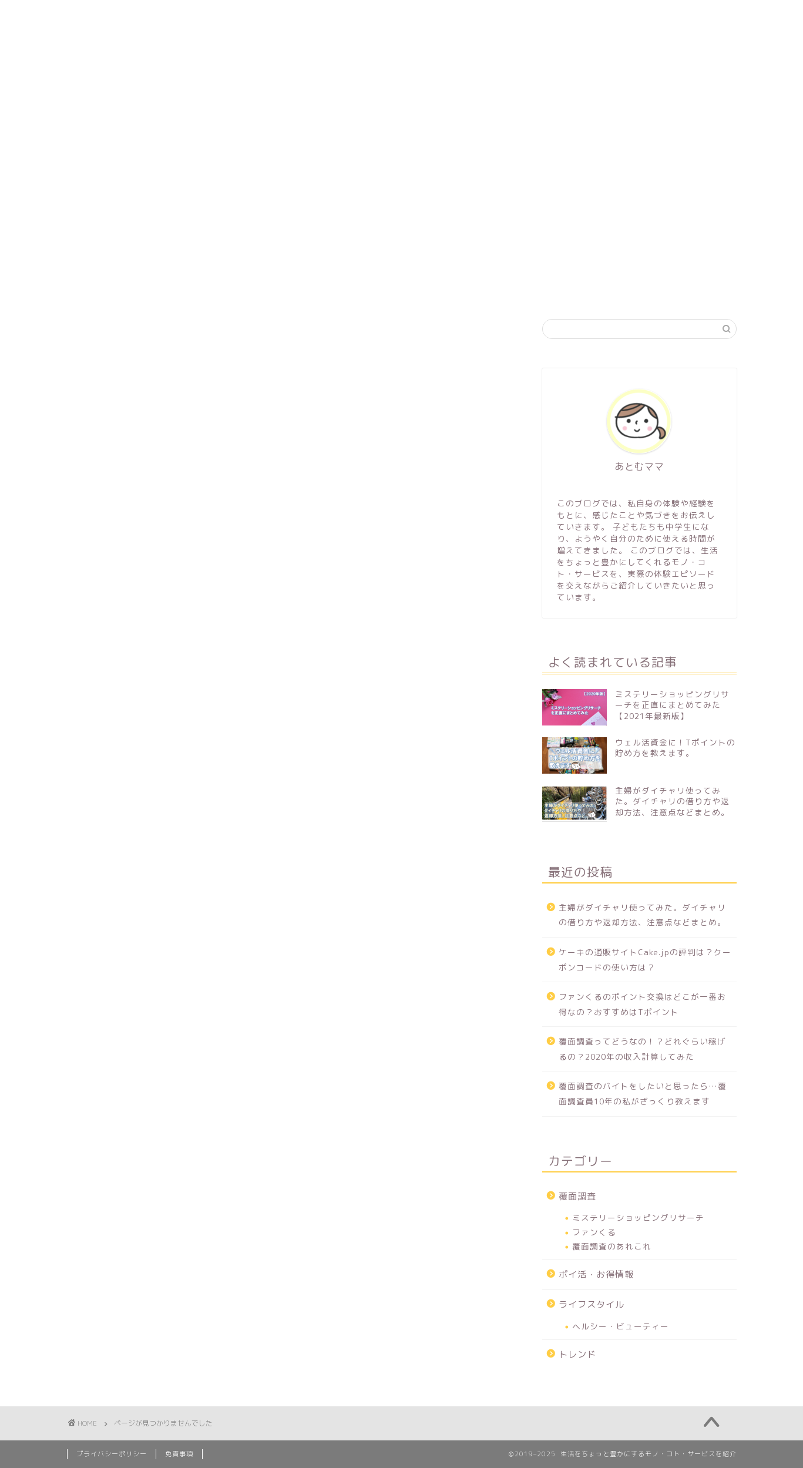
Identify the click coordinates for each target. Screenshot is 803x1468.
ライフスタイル (559, 262)
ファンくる (594, 1232)
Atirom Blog (401, 35)
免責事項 (179, 1454)
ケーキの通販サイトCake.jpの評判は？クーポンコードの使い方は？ (645, 959)
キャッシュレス (459, 262)
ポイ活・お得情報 (353, 262)
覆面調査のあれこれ (611, 1246)
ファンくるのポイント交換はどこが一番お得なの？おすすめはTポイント (642, 1004)
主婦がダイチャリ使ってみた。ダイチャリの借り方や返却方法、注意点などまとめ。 (642, 915)
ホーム (100, 262)
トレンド (646, 262)
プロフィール (178, 262)
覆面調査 (262, 262)
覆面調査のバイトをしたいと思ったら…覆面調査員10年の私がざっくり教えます (643, 1093)
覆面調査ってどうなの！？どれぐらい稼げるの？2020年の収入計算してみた (642, 1049)
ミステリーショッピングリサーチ (638, 1217)
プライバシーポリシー (111, 1454)
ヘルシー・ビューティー (620, 1326)
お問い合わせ (108, 288)
